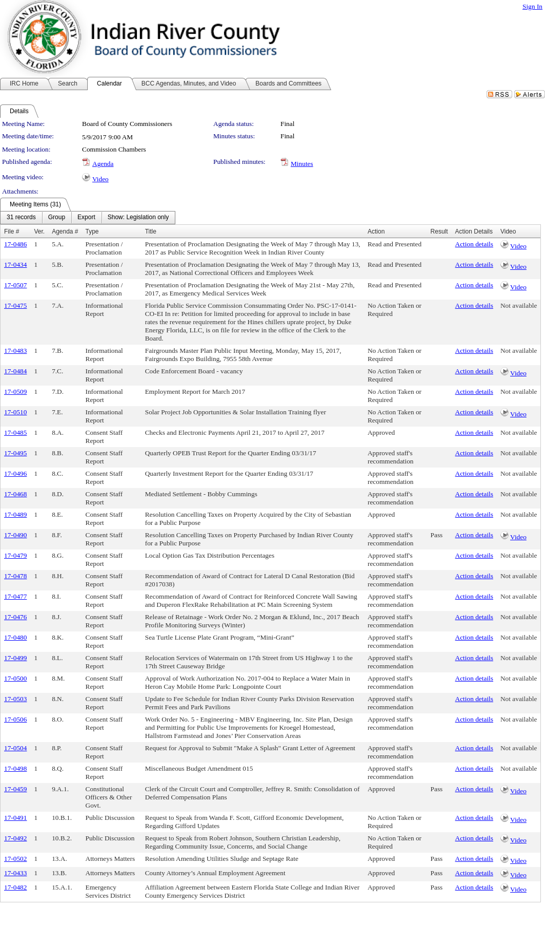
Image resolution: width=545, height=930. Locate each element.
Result (439, 231)
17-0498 (15, 768)
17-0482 (15, 887)
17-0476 (15, 617)
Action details (474, 244)
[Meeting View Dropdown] (138, 218)
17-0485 (15, 432)
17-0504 (15, 748)
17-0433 (15, 873)
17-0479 (15, 555)
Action (376, 231)
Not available (518, 305)
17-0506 (15, 719)
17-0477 (15, 596)
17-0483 (15, 350)
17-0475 (15, 305)
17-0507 (15, 285)
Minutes (302, 163)
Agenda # (65, 231)
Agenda (102, 163)
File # (11, 231)
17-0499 (15, 658)
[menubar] (87, 217)
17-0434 (15, 264)
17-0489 (15, 514)
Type (92, 231)
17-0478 (15, 576)
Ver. (39, 231)
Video (100, 179)
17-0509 (15, 391)
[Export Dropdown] (86, 218)
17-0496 (15, 473)
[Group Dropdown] (56, 218)
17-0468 (15, 494)
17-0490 (15, 535)
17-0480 (15, 637)
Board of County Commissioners (127, 124)
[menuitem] (21, 218)
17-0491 (15, 817)
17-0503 (15, 699)
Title (150, 231)
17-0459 (15, 789)
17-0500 (15, 678)
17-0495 (15, 453)
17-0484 (15, 371)
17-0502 (15, 858)
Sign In (532, 6)
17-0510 (15, 412)
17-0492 (15, 838)
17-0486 (15, 244)
